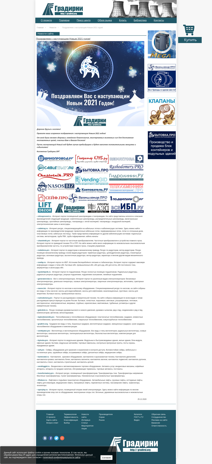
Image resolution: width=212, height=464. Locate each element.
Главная (40, 28)
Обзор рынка (105, 20)
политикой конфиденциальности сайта (61, 457)
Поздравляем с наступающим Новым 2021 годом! (63, 39)
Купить (123, 20)
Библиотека (140, 20)
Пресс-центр (84, 20)
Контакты (159, 20)
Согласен (106, 458)
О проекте (46, 20)
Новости (52, 28)
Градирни (64, 20)
